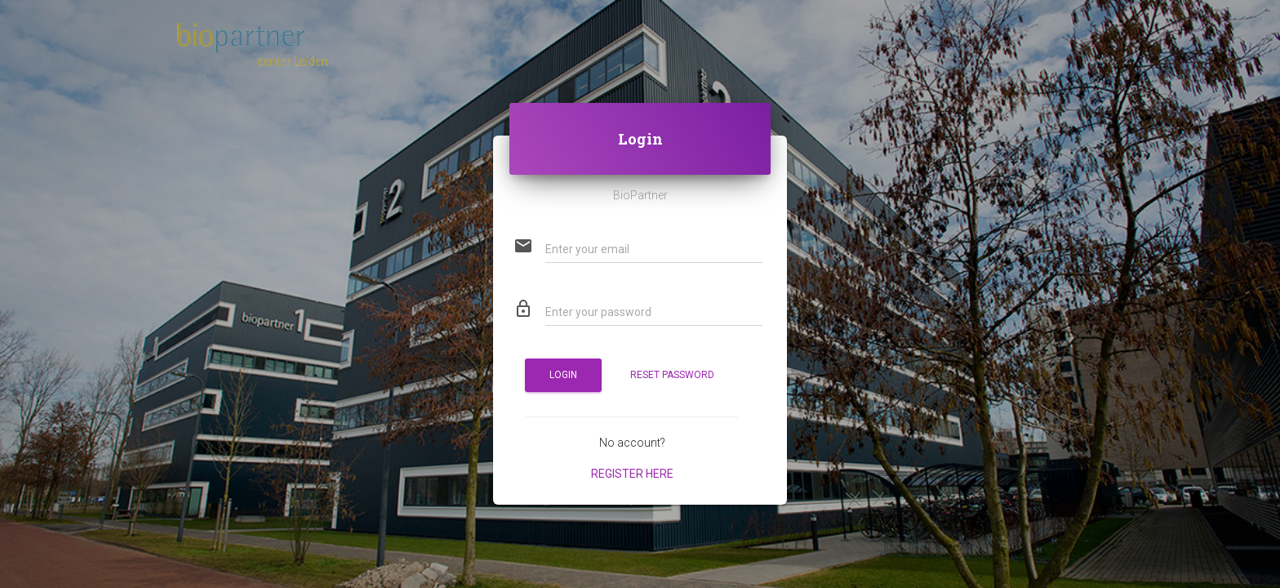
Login (563, 375)
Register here (632, 473)
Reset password (672, 375)
